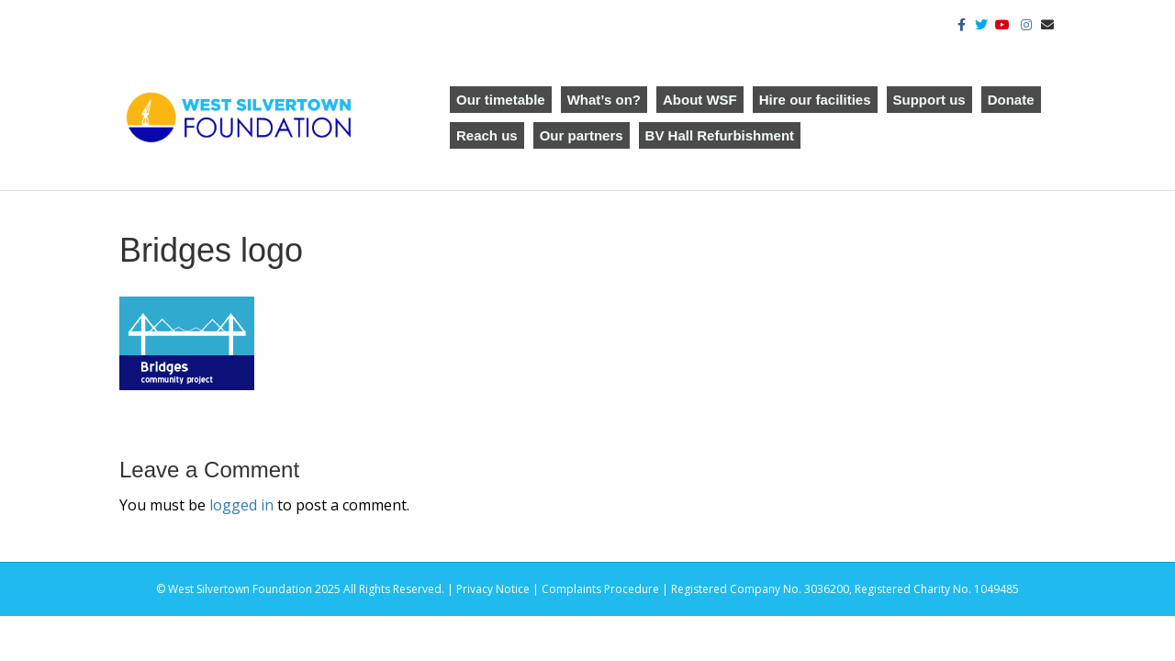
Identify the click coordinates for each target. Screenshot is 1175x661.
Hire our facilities (815, 99)
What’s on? (604, 99)
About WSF (700, 99)
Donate (1011, 99)
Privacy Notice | (499, 589)
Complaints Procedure (600, 589)
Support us (929, 99)
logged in (241, 505)
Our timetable (500, 99)
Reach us (487, 135)
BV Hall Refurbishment (720, 135)
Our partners (581, 135)
